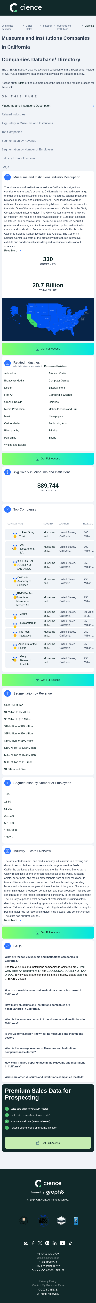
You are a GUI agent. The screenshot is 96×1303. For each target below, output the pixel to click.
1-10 (6, 794)
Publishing (10, 437)
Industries (48, 25)
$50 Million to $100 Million (19, 740)
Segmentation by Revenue (19, 140)
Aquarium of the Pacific (27, 646)
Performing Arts (58, 423)
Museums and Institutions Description (48, 105)
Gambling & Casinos (60, 394)
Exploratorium (28, 623)
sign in (80, 974)
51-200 (8, 808)
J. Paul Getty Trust (26, 534)
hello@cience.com (48, 1257)
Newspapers (56, 416)
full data (19, 83)
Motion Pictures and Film (63, 409)
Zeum (23, 614)
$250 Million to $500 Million (20, 755)
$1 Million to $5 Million (17, 712)
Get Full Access (48, 349)
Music (7, 416)
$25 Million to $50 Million (18, 733)
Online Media (12, 423)
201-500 (9, 816)
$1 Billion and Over (15, 769)
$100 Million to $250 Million (20, 747)
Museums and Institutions (64, 27)
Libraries (54, 402)
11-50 (7, 801)
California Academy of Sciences (24, 581)
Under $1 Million (13, 705)
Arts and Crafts (57, 373)
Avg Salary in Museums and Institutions (27, 123)
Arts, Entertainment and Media (26, 366)
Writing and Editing (15, 444)
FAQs (5, 167)
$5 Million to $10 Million (17, 719)
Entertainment (57, 387)
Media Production (14, 409)
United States (29, 27)
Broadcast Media (14, 380)
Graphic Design (13, 402)
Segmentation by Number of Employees (28, 149)
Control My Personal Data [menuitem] (48, 1285)
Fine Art (8, 394)
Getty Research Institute (25, 660)
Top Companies (12, 132)
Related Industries (13, 114)
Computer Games (59, 380)
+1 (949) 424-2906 (48, 1253)
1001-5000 (10, 830)
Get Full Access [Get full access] (48, 1143)
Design (8, 387)
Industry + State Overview (18, 158)
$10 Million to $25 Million (18, 726)
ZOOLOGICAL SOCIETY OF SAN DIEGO (25, 565)
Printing (53, 430)
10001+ (8, 837)
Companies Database (7, 27)
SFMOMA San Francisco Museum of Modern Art (24, 599)
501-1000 (9, 823)
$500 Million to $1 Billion (18, 762)
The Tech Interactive (25, 633)
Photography (11, 430)
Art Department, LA (27, 548)
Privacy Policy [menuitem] (48, 1281)
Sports (52, 437)
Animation (10, 373)
